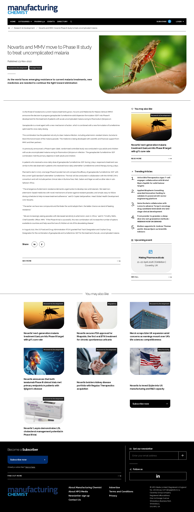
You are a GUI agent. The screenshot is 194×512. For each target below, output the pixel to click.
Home (12, 22)
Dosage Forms (35, 68)
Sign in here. (30, 467)
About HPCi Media (78, 491)
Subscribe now (141, 404)
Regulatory (112, 304)
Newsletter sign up (79, 495)
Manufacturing (163, 349)
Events (51, 22)
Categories (24, 22)
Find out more (15, 476)
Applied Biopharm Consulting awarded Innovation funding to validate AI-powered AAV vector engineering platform (151, 194)
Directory (62, 22)
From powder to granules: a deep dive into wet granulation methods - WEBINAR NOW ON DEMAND (153, 219)
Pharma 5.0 (39, 22)
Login (179, 22)
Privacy (113, 495)
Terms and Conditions (121, 491)
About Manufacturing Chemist (85, 487)
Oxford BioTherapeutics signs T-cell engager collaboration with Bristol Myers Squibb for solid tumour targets (153, 181)
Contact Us (75, 500)
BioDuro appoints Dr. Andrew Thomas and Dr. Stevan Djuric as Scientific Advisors (154, 229)
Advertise (114, 487)
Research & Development (17, 68)
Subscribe (164, 21)
